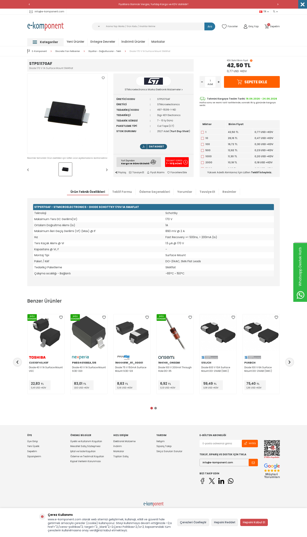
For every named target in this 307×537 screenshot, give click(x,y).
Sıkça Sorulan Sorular (169, 451)
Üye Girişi (32, 441)
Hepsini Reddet (224, 522)
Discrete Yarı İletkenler (67, 51)
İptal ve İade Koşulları (83, 451)
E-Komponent (37, 51)
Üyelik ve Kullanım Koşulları (86, 441)
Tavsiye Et (136, 172)
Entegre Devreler (102, 42)
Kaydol (250, 443)
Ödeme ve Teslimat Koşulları (87, 456)
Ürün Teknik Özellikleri (87, 192)
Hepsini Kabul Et (254, 522)
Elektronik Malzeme (124, 441)
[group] (67, 114)
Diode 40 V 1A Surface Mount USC (46, 369)
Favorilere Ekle (177, 172)
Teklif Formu (122, 192)
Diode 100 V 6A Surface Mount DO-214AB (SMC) (258, 369)
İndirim (117, 446)
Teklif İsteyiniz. (261, 172)
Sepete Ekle (252, 82)
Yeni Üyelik (33, 446)
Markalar (158, 42)
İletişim (160, 441)
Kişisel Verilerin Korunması (85, 461)
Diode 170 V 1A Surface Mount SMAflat (150, 51)
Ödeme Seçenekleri (154, 192)
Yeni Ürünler (75, 42)
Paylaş (120, 172)
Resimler (229, 192)
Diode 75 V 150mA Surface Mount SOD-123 (130, 369)
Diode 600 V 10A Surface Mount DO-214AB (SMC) (215, 369)
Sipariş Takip (164, 446)
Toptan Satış (120, 456)
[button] (29, 4)
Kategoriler (45, 42)
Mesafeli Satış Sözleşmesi (85, 446)
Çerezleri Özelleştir (193, 522)
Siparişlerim (34, 456)
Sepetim (32, 451)
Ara (210, 26)
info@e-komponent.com (46, 11)
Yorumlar (184, 192)
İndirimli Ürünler (133, 42)
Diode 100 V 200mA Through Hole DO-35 (175, 369)
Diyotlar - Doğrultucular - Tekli (104, 51)
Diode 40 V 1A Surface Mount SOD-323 (89, 369)
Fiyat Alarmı (155, 172)
